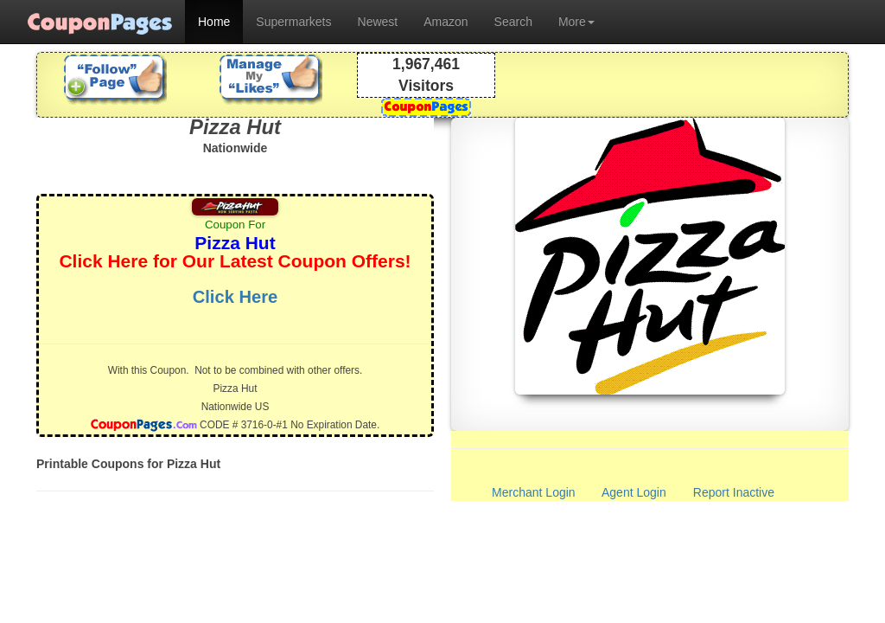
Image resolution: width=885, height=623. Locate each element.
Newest (378, 22)
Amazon (445, 22)
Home (214, 22)
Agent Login (634, 492)
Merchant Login (534, 492)
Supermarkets (293, 22)
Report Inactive (733, 492)
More (576, 22)
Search (513, 22)
